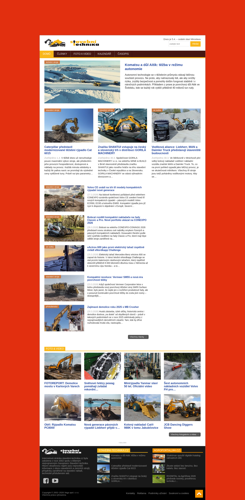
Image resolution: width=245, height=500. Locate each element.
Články (62, 54)
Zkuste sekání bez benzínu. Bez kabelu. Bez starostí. (182, 467)
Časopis (123, 54)
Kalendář (104, 54)
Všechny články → (138, 337)
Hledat (195, 44)
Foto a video (82, 54)
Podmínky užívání (157, 493)
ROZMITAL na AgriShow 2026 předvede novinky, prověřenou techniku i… (181, 478)
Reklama (141, 493)
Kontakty (130, 493)
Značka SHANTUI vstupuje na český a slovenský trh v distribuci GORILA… (129, 478)
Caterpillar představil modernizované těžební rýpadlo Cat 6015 (129, 467)
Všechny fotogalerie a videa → (185, 434)
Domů (46, 54)
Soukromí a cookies (179, 493)
